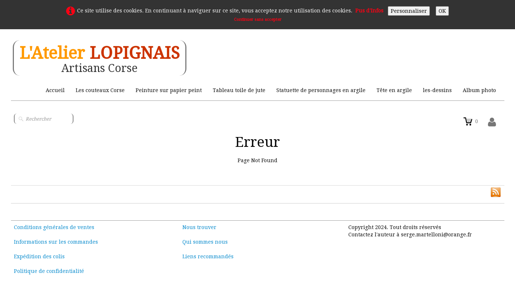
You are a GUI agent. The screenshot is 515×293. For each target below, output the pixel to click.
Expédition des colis (39, 256)
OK (442, 11)
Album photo (479, 90)
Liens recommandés (208, 256)
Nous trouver (199, 227)
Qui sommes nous (205, 242)
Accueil (55, 90)
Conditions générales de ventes (54, 227)
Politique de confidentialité (49, 271)
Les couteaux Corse (100, 90)
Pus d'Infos (369, 11)
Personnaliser (409, 11)
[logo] (99, 58)
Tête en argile (394, 90)
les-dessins (437, 90)
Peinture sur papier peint (169, 90)
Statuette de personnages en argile (321, 90)
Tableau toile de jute (239, 90)
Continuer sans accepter (257, 19)
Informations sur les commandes (56, 242)
